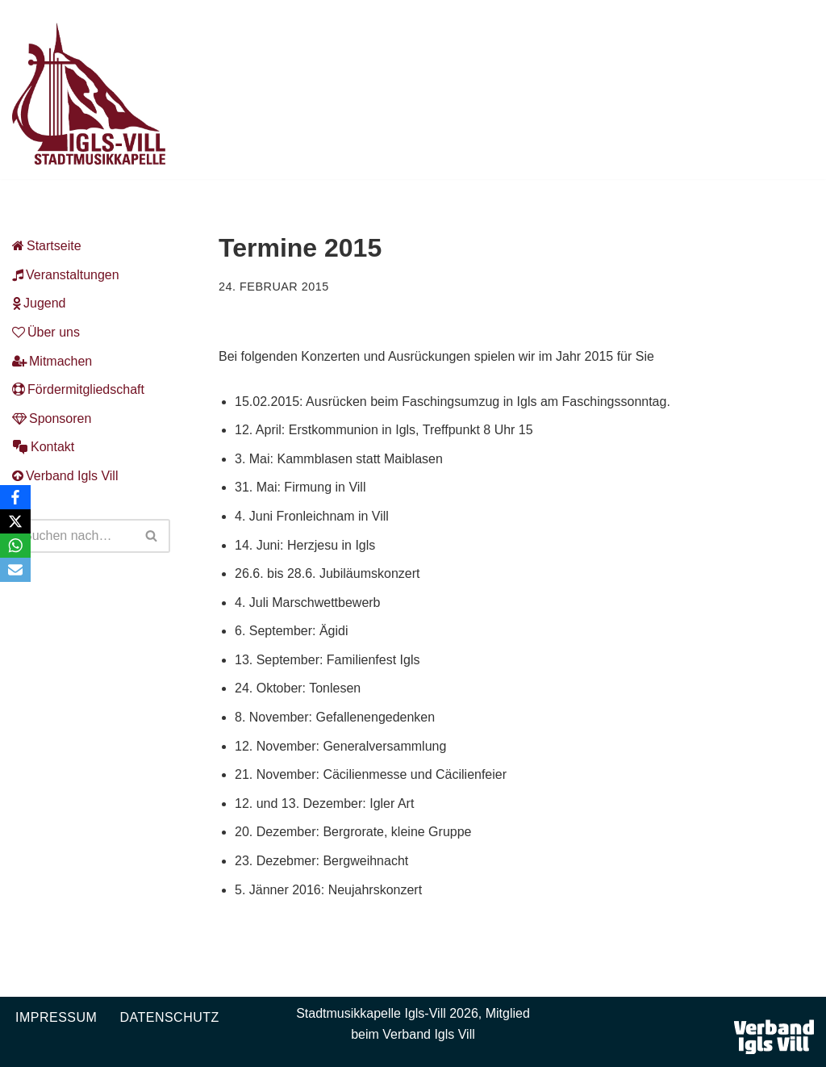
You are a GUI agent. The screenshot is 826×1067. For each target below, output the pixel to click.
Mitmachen (52, 361)
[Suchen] (73, 536)
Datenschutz (169, 1017)
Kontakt (43, 447)
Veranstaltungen (65, 275)
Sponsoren (51, 418)
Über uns (46, 332)
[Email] (15, 570)
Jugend (39, 303)
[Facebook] (15, 497)
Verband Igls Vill (65, 476)
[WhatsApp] (15, 546)
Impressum (56, 1017)
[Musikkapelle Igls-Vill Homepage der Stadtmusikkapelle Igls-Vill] (88, 94)
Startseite (46, 246)
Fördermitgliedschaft (78, 389)
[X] (15, 521)
